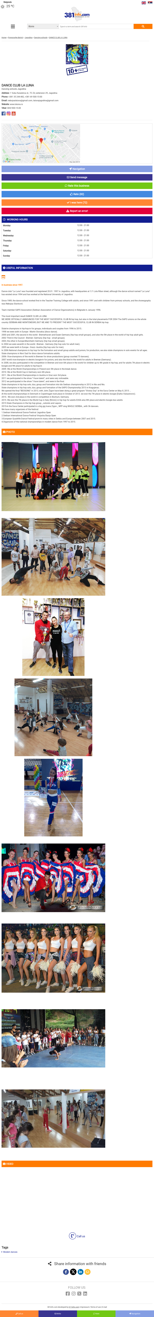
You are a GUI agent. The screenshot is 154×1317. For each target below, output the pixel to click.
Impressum (85, 1307)
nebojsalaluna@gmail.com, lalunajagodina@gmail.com (33, 100)
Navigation (134, 1314)
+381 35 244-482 (16, 97)
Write (58, 1314)
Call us (77, 1236)
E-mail (104, 1307)
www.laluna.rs (16, 104)
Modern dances (9, 1252)
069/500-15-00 (14, 108)
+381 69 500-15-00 (33, 97)
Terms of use (95, 1307)
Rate (96, 1314)
